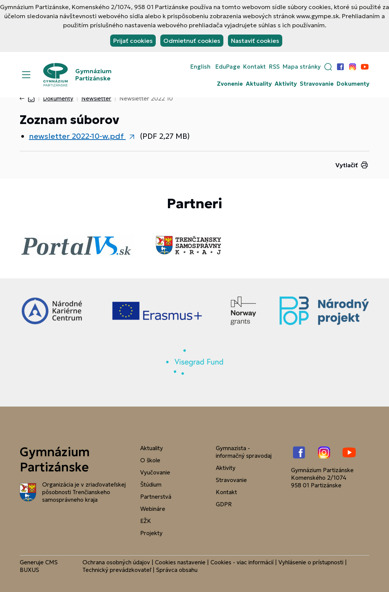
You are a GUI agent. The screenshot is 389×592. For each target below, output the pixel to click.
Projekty (151, 533)
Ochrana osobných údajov (116, 562)
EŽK (145, 520)
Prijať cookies (133, 40)
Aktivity (286, 83)
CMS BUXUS (39, 566)
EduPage (227, 66)
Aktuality (259, 83)
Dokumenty (353, 83)
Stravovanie (317, 83)
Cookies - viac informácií (242, 562)
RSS (274, 66)
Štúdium (150, 484)
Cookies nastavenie (180, 562)
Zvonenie (230, 83)
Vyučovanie (155, 472)
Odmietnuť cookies (191, 40)
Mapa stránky (302, 66)
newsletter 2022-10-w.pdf (77, 136)
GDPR (224, 504)
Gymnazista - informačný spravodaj (244, 451)
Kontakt (254, 66)
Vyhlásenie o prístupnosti (310, 562)
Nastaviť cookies (255, 40)
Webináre (152, 508)
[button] (328, 66)
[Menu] (26, 75)
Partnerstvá (155, 496)
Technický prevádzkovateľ (116, 569)
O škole (150, 460)
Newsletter (96, 98)
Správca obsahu (177, 569)
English (200, 66)
